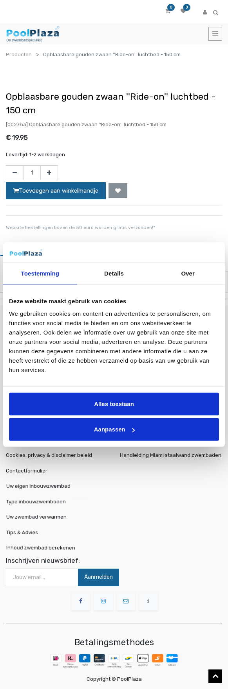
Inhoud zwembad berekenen (44, 547)
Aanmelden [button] (98, 577)
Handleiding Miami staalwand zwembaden (170, 455)
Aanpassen (114, 429)
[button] (118, 190)
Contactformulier (26, 471)
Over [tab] (188, 273)
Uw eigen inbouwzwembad (42, 486)
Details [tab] (114, 273)
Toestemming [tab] (40, 273)
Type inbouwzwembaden (40, 502)
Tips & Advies (29, 532)
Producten (19, 54)
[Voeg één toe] (49, 172)
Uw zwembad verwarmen (41, 517)
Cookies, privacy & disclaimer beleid (49, 455)
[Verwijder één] (15, 172)
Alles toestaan (114, 403)
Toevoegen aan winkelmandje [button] (55, 190)
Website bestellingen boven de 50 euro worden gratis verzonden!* (80, 227)
